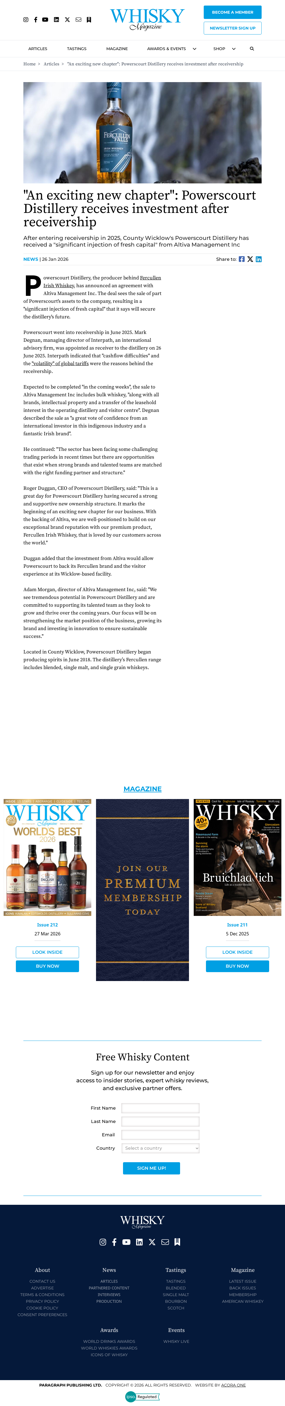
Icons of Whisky (109, 1354)
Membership (243, 1294)
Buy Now (47, 966)
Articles (37, 48)
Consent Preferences (42, 1314)
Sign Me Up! (151, 1168)
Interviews (109, 1294)
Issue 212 (47, 925)
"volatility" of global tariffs (60, 363)
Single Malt (176, 1294)
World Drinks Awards (109, 1341)
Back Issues (242, 1288)
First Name (103, 1108)
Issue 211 (237, 925)
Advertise (42, 1288)
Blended (176, 1288)
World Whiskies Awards (109, 1348)
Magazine (117, 48)
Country (105, 1148)
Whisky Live (176, 1341)
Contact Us (42, 1281)
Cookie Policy (42, 1308)
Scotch (176, 1308)
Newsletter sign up (232, 28)
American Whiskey (243, 1301)
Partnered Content (109, 1288)
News (32, 259)
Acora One (233, 1385)
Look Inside (47, 952)
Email (108, 1134)
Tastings (77, 48)
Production (109, 1301)
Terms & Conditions (42, 1294)
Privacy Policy (42, 1301)
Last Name (103, 1121)
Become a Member (232, 12)
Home (29, 64)
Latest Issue (242, 1281)
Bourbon (176, 1301)
